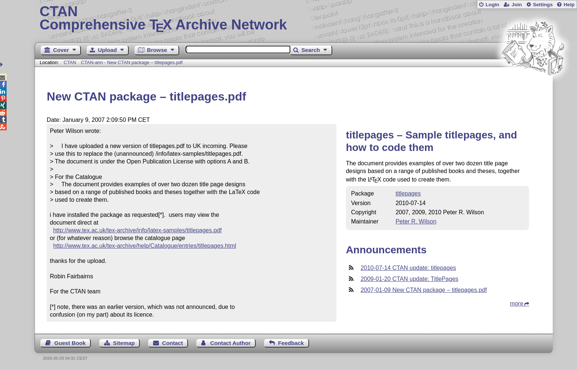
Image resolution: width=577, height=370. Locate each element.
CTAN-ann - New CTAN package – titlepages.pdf (132, 62)
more (516, 303)
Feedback (291, 343)
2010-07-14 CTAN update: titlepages (408, 268)
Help (569, 4)
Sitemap (124, 343)
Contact (172, 343)
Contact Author (230, 343)
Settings (543, 4)
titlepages (408, 193)
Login (492, 4)
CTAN (70, 62)
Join (516, 4)
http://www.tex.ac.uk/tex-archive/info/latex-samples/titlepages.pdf (137, 230)
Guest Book (70, 343)
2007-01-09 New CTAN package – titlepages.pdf (424, 290)
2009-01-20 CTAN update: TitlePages (410, 279)
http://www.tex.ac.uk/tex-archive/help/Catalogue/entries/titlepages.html (144, 246)
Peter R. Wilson (416, 221)
